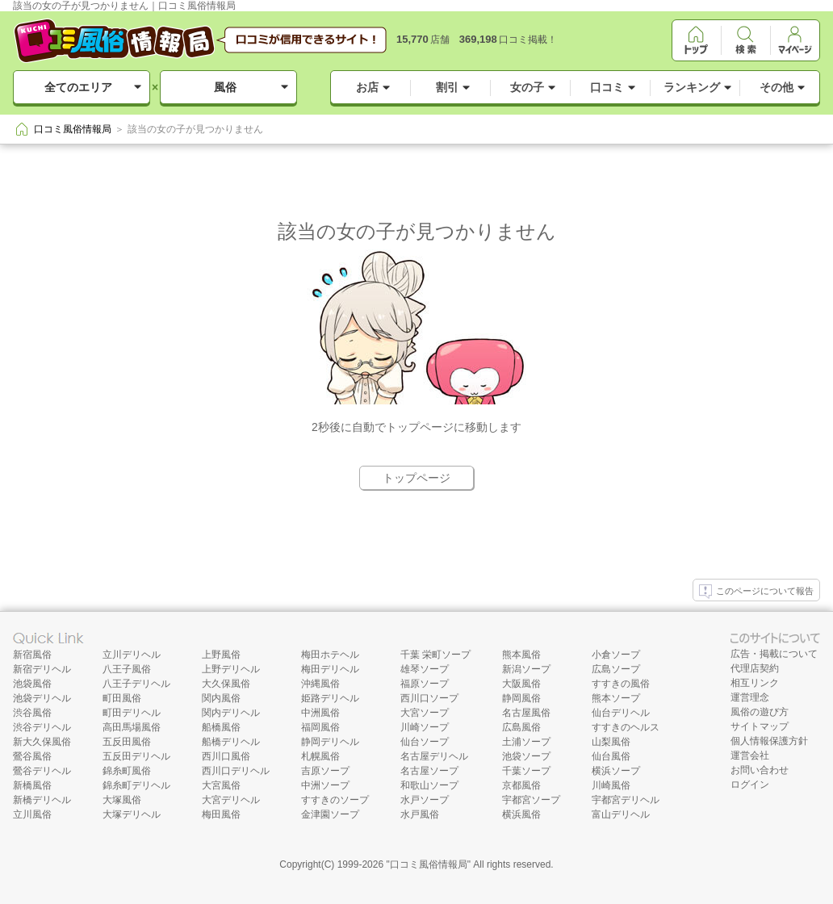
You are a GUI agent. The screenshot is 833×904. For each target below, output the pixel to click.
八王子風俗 (127, 669)
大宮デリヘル (231, 800)
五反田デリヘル (136, 756)
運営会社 (749, 755)
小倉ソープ (616, 654)
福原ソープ (424, 683)
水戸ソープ (424, 800)
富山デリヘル (621, 814)
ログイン (749, 784)
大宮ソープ (424, 712)
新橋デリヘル (42, 800)
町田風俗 (122, 698)
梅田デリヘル (330, 669)
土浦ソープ (526, 741)
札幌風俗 (320, 756)
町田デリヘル (132, 712)
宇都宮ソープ (531, 800)
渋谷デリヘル (42, 727)
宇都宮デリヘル (625, 800)
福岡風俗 (320, 727)
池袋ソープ (526, 756)
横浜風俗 (521, 814)
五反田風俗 (127, 741)
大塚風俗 (122, 800)
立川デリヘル (132, 654)
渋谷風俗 (32, 712)
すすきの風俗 (621, 683)
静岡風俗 (521, 698)
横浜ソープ (616, 770)
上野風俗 (221, 654)
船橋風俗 (221, 727)
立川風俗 (32, 814)
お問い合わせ (759, 770)
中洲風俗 (320, 712)
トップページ (416, 477)
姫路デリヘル (330, 698)
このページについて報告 (756, 591)
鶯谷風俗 (32, 756)
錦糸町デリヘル (136, 785)
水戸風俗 (419, 814)
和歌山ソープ (429, 785)
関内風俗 (221, 698)
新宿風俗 (32, 654)
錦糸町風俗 (127, 770)
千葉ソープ (526, 770)
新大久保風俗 (42, 741)
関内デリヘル (231, 712)
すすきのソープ (335, 800)
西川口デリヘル (236, 770)
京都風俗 (521, 785)
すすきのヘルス (625, 727)
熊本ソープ (616, 698)
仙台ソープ (424, 741)
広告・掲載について (774, 653)
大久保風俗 (226, 683)
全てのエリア (78, 87)
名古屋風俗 (526, 712)
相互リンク (754, 682)
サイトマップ (759, 726)
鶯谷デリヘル (42, 770)
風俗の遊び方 (759, 712)
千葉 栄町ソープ (435, 654)
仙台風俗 (611, 756)
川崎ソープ (424, 727)
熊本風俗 (521, 654)
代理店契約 (754, 668)
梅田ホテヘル (330, 654)
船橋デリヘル (231, 741)
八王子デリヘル (136, 683)
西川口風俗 (226, 756)
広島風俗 (521, 727)
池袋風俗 (32, 683)
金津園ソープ (330, 814)
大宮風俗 (221, 785)
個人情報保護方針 (769, 741)
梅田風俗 (221, 814)
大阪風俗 (521, 683)
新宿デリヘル (42, 669)
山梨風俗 (611, 741)
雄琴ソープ (424, 669)
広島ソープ (616, 669)
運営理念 (749, 697)
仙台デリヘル (621, 712)
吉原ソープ (325, 770)
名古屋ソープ (429, 770)
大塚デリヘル (132, 814)
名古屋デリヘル (434, 756)
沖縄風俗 (320, 683)
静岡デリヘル (330, 741)
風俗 (225, 87)
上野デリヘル (231, 669)
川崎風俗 (611, 785)
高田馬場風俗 (132, 727)
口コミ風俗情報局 (428, 864)
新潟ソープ (526, 669)
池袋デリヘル (42, 698)
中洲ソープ (325, 785)
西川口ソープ (429, 698)
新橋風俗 (32, 785)
